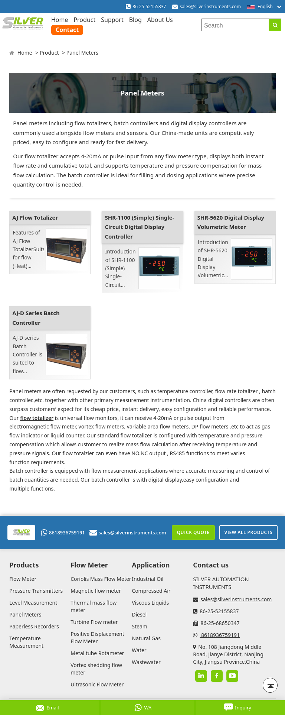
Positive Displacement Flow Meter (97, 637)
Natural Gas (146, 638)
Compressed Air (151, 590)
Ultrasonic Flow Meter (97, 684)
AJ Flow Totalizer (35, 217)
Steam (139, 626)
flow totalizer (36, 417)
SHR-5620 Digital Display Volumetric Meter (230, 222)
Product (84, 20)
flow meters (109, 426)
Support (112, 20)
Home (59, 20)
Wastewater (146, 662)
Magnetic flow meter (96, 590)
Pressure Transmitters (36, 590)
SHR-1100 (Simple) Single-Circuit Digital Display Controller (139, 227)
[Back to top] (270, 685)
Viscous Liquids (150, 602)
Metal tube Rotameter (97, 653)
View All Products (248, 532)
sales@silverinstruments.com (210, 6)
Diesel (139, 614)
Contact (67, 30)
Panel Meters (82, 52)
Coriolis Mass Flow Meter (101, 578)
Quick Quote (193, 532)
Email (47, 707)
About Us (160, 20)
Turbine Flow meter (94, 621)
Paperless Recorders (34, 626)
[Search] (275, 25)
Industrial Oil (147, 578)
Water (139, 650)
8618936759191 (63, 532)
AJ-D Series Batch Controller (36, 317)
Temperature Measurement (26, 642)
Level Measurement (33, 602)
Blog (135, 20)
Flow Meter (22, 578)
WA (143, 707)
